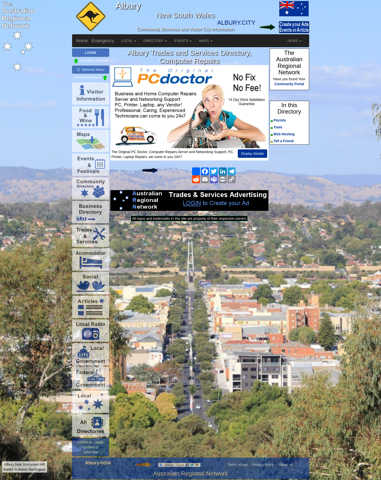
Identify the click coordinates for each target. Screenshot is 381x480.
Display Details (252, 154)
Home (82, 40)
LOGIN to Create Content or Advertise (90, 447)
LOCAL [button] (128, 41)
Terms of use (237, 465)
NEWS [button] (294, 41)
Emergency (103, 40)
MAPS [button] (205, 41)
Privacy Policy (263, 465)
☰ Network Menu (90, 70)
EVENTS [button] (183, 41)
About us (285, 465)
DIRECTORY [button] (155, 41)
